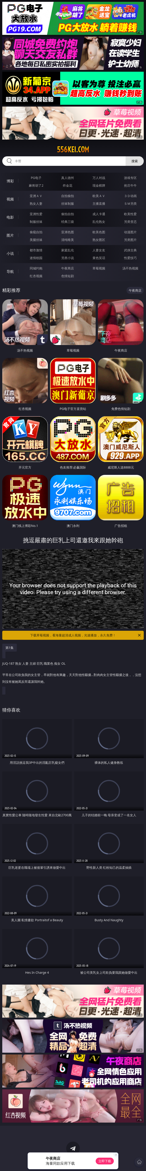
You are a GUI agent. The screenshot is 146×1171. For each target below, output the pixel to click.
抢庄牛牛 (130, 185)
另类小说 (67, 258)
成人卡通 (98, 214)
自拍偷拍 (67, 196)
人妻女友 (98, 250)
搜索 (134, 161)
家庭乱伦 (67, 250)
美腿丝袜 (36, 240)
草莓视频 (98, 268)
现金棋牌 (98, 185)
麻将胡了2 (36, 185)
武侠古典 (130, 250)
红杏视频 (36, 276)
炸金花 (67, 185)
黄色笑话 (98, 258)
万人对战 (98, 178)
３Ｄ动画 (130, 196)
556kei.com (73, 149)
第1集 (9, 647)
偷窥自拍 (36, 232)
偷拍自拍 (67, 214)
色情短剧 (67, 276)
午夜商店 (67, 268)
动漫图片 (130, 232)
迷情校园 (36, 258)
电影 (10, 217)
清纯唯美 (67, 240)
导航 (10, 271)
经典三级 (67, 221)
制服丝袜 (36, 221)
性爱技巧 (130, 258)
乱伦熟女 (98, 221)
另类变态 (130, 221)
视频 (10, 199)
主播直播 (98, 203)
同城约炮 (36, 268)
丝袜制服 (67, 203)
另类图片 (130, 240)
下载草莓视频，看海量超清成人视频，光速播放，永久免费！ (85, 635)
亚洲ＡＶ (36, 196)
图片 (10, 235)
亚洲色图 (67, 232)
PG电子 (36, 178)
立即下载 (104, 1161)
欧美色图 (98, 232)
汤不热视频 (130, 268)
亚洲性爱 (36, 214)
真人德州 (67, 178)
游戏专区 (130, 178)
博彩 (10, 181)
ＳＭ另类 (130, 203)
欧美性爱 (130, 214)
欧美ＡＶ (98, 196)
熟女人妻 (36, 203)
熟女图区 (98, 240)
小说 (10, 253)
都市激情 (36, 250)
